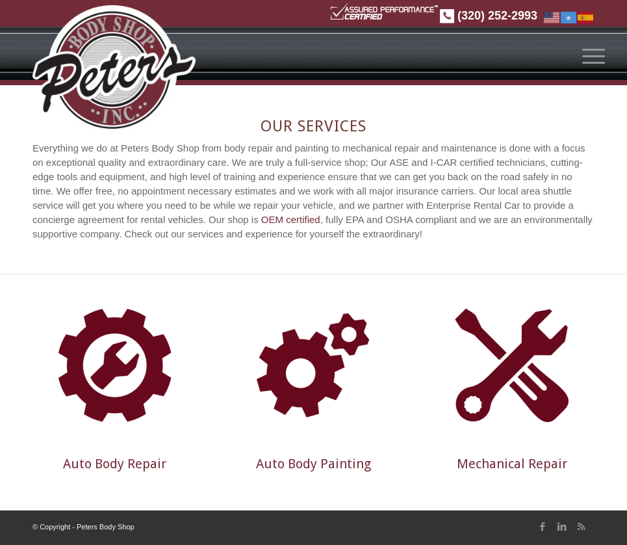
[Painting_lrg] (313, 365)
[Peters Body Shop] (114, 70)
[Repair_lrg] (115, 365)
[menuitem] (589, 56)
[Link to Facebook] (546, 527)
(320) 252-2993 (488, 15)
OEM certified (290, 219)
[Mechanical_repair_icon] (512, 365)
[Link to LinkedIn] (565, 527)
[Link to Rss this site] (585, 527)
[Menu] (594, 56)
